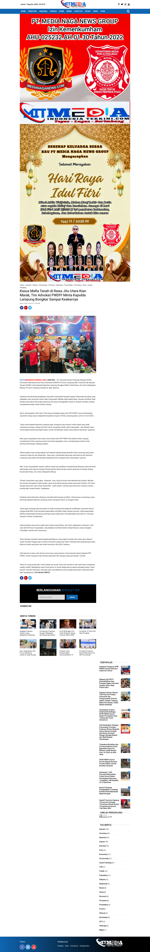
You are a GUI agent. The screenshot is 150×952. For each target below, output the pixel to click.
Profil (101, 909)
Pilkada (102, 879)
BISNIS (69, 11)
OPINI (103, 11)
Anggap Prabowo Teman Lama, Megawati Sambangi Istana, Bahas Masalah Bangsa (27, 635)
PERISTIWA (32, 11)
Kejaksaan (103, 884)
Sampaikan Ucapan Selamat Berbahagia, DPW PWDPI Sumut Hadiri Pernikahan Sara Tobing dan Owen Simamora (108, 715)
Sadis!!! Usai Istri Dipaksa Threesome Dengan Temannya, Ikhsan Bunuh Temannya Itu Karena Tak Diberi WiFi (109, 804)
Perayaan (103, 900)
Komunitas (43, 285)
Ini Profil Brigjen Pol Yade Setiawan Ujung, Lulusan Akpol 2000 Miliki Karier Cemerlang (68, 635)
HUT (101, 921)
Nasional (59, 285)
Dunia (101, 892)
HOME (23, 11)
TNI (100, 867)
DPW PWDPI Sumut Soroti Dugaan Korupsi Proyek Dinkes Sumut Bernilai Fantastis (108, 763)
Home (22, 285)
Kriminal (51, 285)
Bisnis (101, 888)
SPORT (88, 11)
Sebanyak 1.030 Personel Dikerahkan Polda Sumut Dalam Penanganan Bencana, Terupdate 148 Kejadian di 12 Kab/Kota (108, 777)
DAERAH (53, 11)
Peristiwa (77, 285)
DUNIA (61, 11)
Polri (84, 285)
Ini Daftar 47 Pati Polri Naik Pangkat (87, 632)
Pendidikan (103, 905)
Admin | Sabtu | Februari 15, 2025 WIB (30, 303)
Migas (101, 930)
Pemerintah (68, 285)
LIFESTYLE (78, 11)
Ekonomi (102, 896)
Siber (67, 946)
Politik (101, 871)
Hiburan (102, 913)
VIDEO (95, 11)
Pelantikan (103, 875)
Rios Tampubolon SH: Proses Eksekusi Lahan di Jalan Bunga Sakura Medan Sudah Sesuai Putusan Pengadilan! (28, 655)
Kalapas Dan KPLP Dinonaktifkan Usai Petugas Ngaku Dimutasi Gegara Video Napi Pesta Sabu (109, 683)
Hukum (35, 285)
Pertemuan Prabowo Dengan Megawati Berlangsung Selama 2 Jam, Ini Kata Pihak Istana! (47, 635)
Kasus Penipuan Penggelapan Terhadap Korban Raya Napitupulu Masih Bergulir (108, 790)
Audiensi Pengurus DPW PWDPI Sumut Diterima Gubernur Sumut (108, 669)
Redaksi (61, 946)
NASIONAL (43, 11)
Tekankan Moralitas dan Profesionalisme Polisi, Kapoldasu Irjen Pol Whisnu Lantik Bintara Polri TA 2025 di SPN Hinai (108, 749)
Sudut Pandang (105, 863)
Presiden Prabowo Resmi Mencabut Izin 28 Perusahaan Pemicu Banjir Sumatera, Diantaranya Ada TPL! (87, 655)
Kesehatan (103, 917)
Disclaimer (74, 946)
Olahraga (102, 926)
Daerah (28, 285)
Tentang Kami (84, 946)
